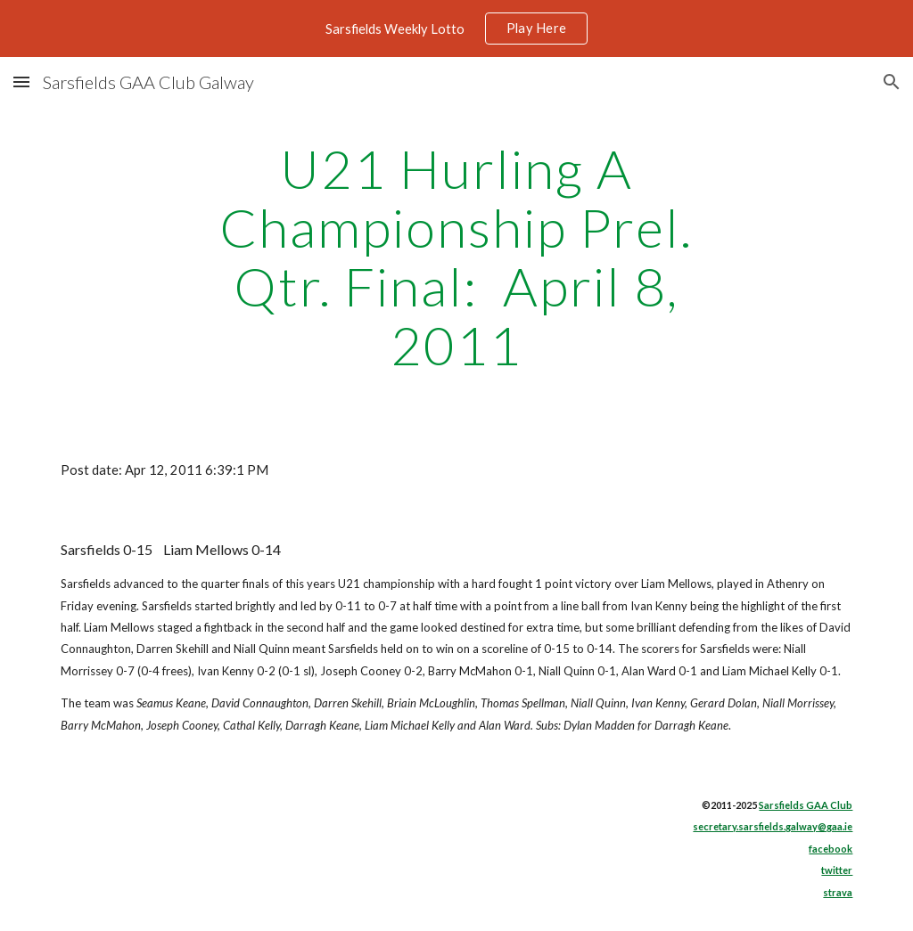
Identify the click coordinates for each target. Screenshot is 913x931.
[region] (456, 28)
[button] (21, 81)
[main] (456, 256)
